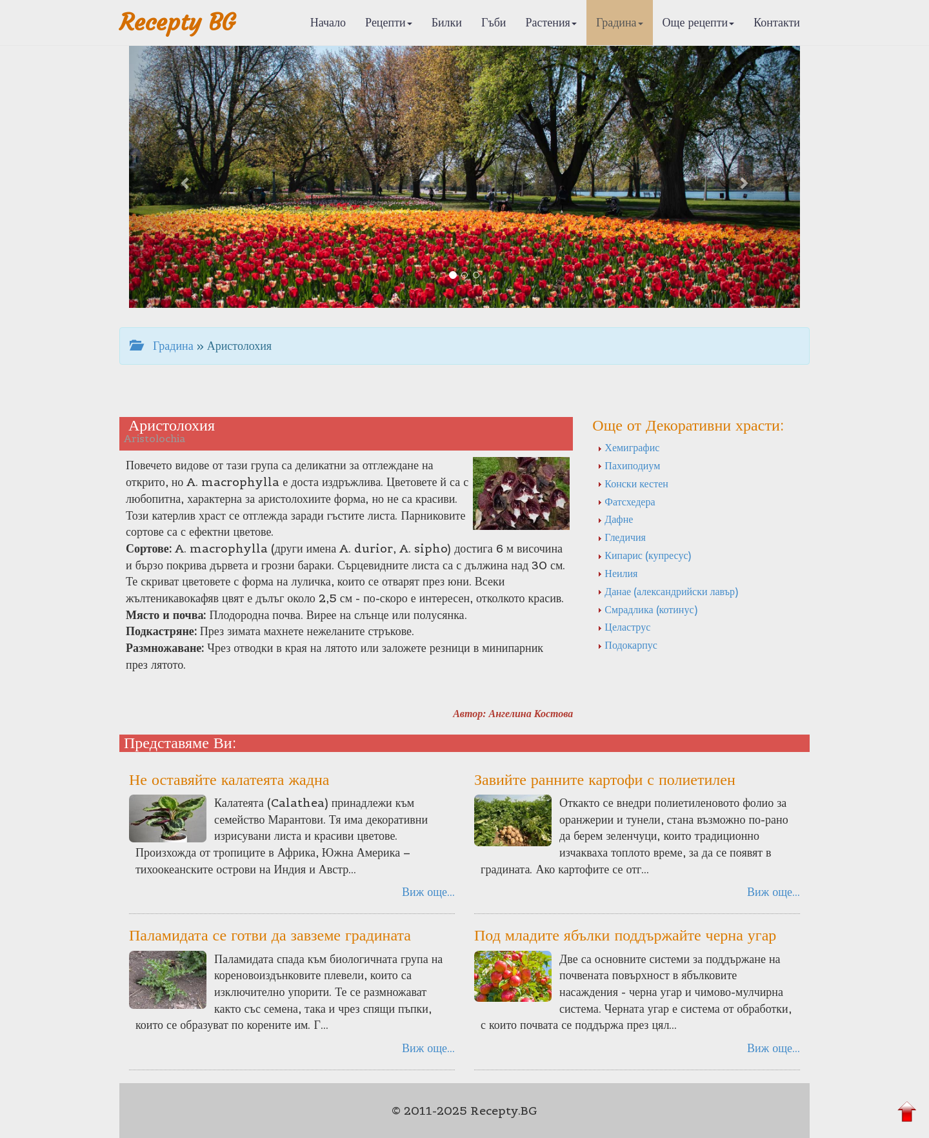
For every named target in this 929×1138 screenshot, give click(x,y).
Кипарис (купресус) (644, 555)
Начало (328, 22)
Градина (619, 22)
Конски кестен (632, 483)
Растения (551, 22)
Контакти (777, 22)
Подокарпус (627, 644)
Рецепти (388, 22)
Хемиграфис (628, 447)
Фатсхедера (626, 501)
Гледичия (621, 537)
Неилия (617, 573)
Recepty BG (177, 22)
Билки (447, 22)
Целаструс (623, 626)
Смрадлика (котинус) (647, 609)
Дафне (615, 519)
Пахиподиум (628, 465)
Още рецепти (699, 22)
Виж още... (428, 891)
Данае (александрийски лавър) (667, 591)
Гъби (493, 22)
